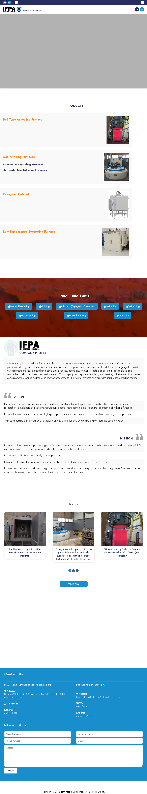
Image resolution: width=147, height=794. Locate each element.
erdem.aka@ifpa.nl (12, 703)
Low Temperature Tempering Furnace (28, 225)
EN (142, 9)
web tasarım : (73, 788)
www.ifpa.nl (81, 696)
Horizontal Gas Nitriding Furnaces (23, 168)
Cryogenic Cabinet (15, 190)
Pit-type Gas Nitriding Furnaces (22, 162)
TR (137, 9)
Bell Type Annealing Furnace (22, 119)
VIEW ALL (73, 574)
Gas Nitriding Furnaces (18, 155)
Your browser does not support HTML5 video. (73, 50)
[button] (70, 561)
